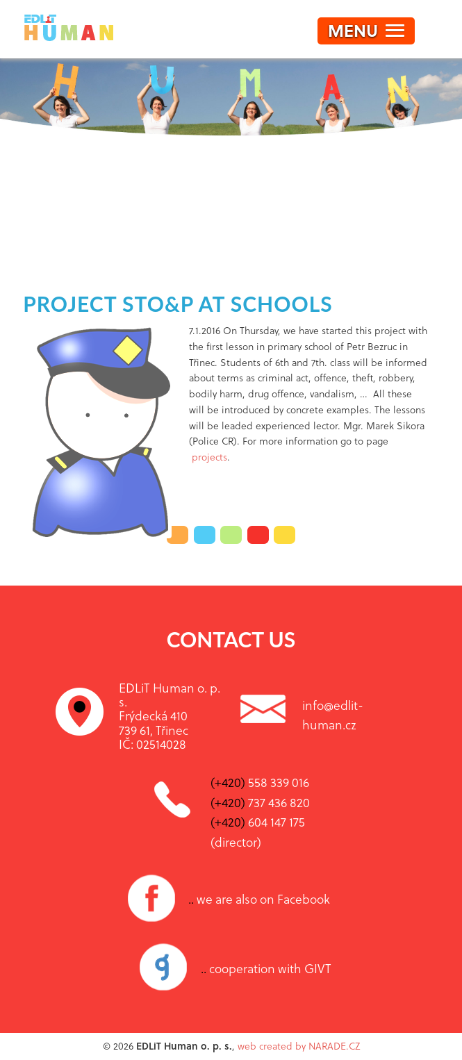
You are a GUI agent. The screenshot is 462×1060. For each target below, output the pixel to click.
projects (209, 456)
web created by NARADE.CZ (299, 1045)
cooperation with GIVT (266, 968)
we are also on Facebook (259, 899)
